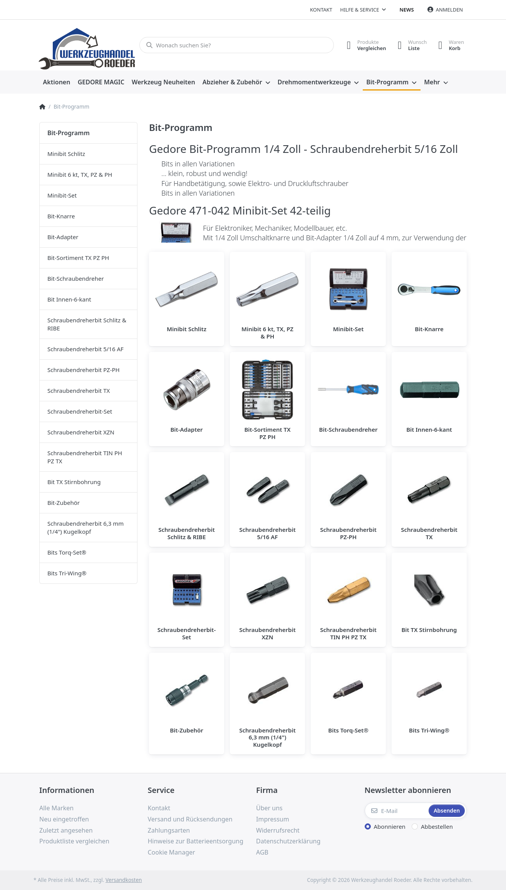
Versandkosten (124, 880)
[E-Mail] (396, 811)
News (407, 9)
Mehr (432, 82)
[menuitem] (56, 82)
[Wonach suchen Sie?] (236, 45)
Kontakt (321, 9)
